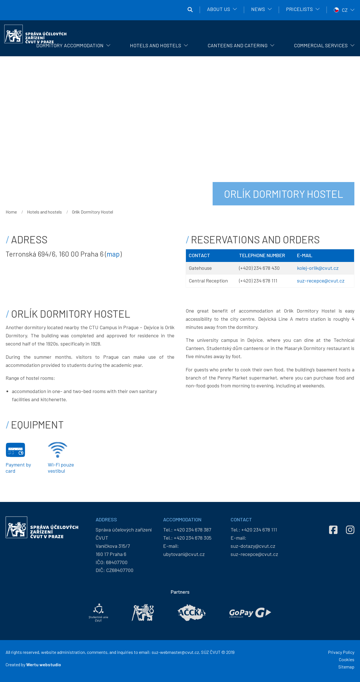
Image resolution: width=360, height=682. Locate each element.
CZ (345, 9)
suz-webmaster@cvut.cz (175, 652)
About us (218, 9)
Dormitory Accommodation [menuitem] (70, 45)
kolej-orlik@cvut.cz (318, 268)
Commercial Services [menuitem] (321, 45)
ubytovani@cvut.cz (184, 554)
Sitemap (346, 666)
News (258, 9)
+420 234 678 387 (192, 529)
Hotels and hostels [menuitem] (155, 45)
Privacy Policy (341, 652)
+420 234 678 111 (259, 529)
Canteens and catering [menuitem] (237, 45)
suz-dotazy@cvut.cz (253, 546)
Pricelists (299, 9)
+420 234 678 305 (193, 538)
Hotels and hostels (44, 211)
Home (11, 211)
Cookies (346, 659)
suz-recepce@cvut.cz (321, 280)
